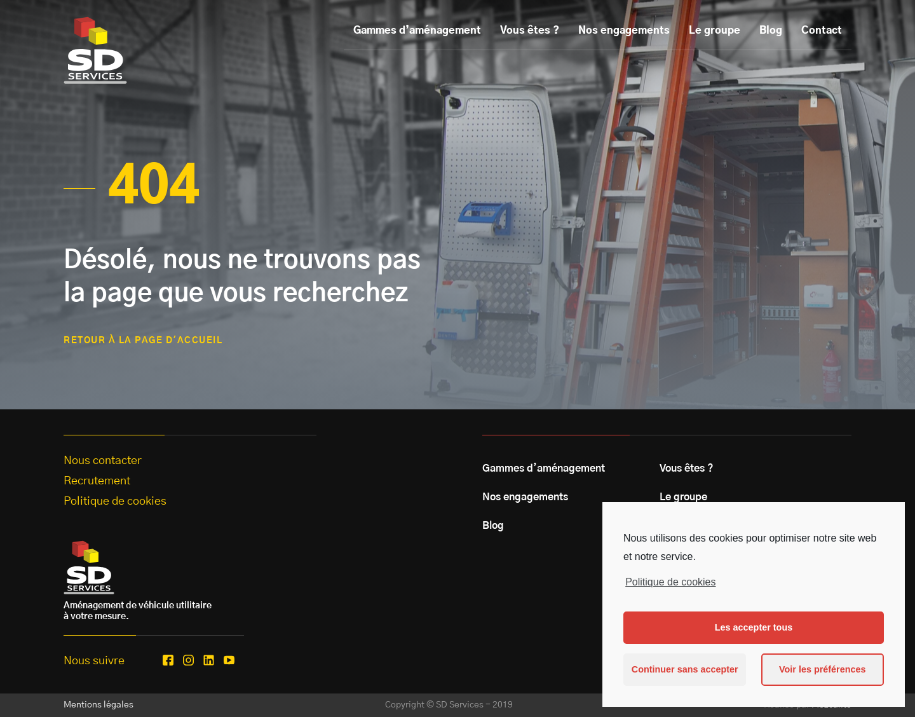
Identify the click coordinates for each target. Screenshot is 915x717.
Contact (821, 30)
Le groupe (714, 30)
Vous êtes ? (529, 30)
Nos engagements (624, 30)
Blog (770, 30)
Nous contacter (103, 461)
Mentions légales (98, 704)
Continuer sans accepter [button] (685, 669)
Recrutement (97, 481)
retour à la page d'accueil (143, 340)
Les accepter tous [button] (753, 627)
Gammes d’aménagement (417, 30)
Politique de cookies (670, 582)
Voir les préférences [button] (822, 669)
